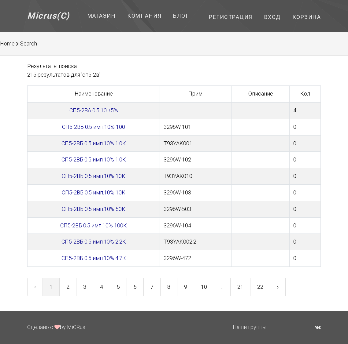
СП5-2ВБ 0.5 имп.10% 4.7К (93, 258)
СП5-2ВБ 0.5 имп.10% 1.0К (93, 143)
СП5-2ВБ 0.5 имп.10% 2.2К (93, 241)
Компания (144, 16)
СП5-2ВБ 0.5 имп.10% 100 (93, 127)
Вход (272, 17)
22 (260, 287)
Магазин (101, 16)
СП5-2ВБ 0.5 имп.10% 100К (93, 225)
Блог (181, 16)
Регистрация (231, 17)
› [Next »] (278, 287)
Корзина (306, 17)
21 (240, 287)
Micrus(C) (48, 16)
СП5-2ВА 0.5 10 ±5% (93, 110)
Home (7, 43)
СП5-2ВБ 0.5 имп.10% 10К (93, 176)
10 (204, 287)
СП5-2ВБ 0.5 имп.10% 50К (93, 209)
